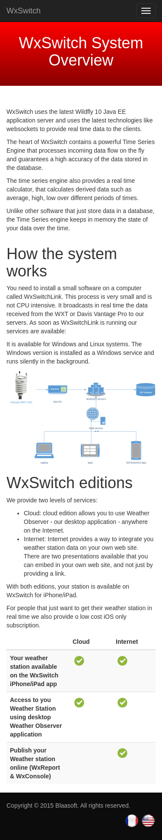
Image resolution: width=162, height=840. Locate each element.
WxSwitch (23, 10)
